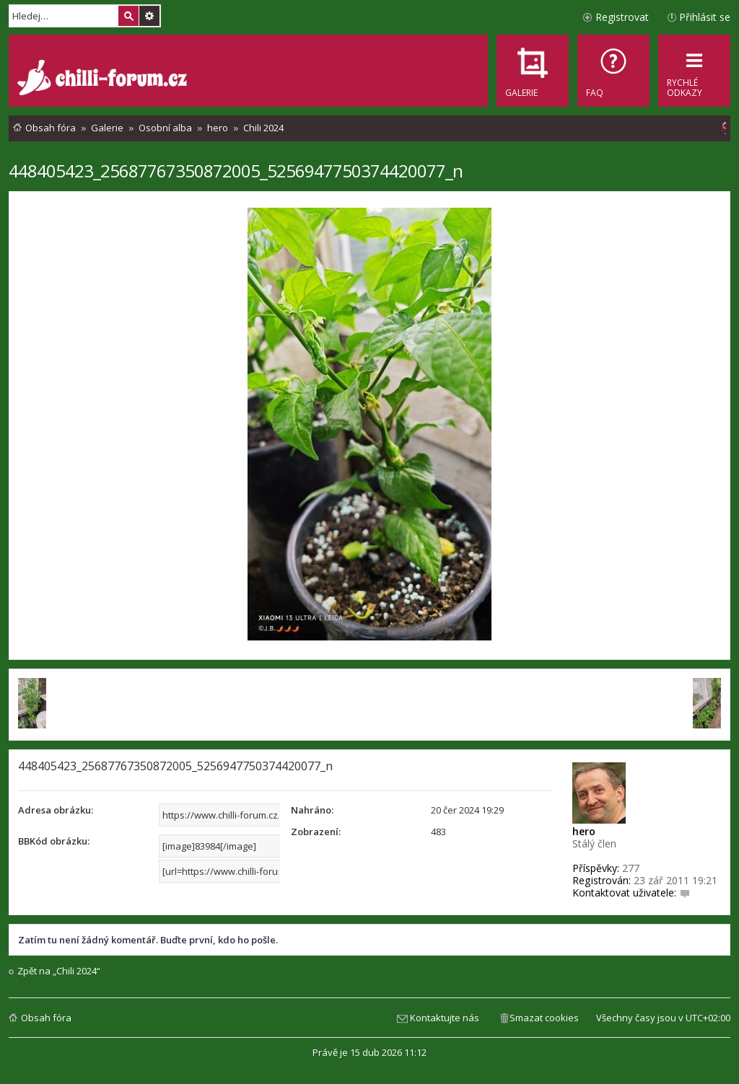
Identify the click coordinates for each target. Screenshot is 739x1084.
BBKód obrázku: (53, 840)
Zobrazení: (316, 831)
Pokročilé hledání (149, 16)
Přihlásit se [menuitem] (704, 17)
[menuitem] (613, 71)
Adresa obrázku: (55, 809)
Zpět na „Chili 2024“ (58, 971)
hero (583, 831)
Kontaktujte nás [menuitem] (444, 1017)
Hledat (128, 16)
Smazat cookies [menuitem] (544, 1017)
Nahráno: (312, 809)
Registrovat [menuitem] (622, 17)
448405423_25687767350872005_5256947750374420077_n (236, 170)
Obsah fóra (46, 1017)
